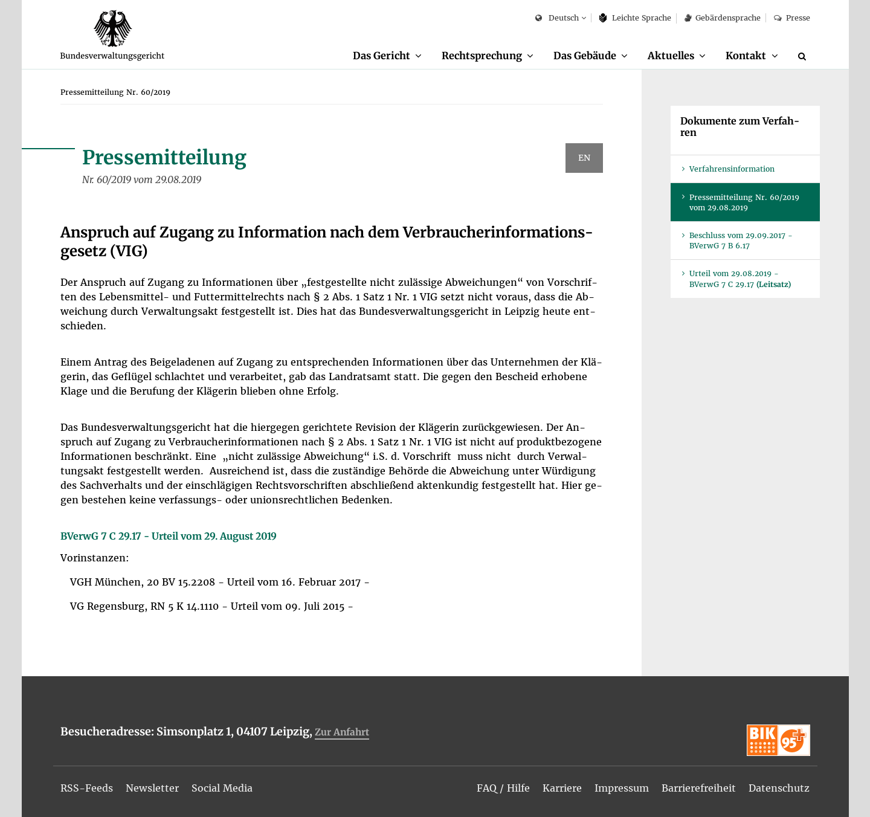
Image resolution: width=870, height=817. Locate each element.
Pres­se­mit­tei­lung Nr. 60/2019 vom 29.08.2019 (744, 202)
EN (584, 157)
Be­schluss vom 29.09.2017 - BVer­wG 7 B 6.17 (741, 240)
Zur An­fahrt (342, 732)
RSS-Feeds (86, 788)
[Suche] (804, 56)
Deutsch (556, 18)
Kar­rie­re (562, 788)
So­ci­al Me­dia (222, 788)
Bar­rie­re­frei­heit (699, 788)
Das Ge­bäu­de (584, 56)
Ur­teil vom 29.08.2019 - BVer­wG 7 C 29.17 (740, 278)
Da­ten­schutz (779, 788)
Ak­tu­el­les (671, 56)
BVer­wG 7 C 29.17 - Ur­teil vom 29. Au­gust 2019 (168, 536)
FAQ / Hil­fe (503, 788)
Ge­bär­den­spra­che (723, 17)
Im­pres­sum (621, 788)
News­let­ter (152, 788)
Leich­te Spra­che (635, 17)
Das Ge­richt (381, 56)
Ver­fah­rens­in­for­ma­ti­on (732, 168)
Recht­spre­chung (482, 56)
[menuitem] (387, 56)
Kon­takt (746, 56)
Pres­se (792, 17)
